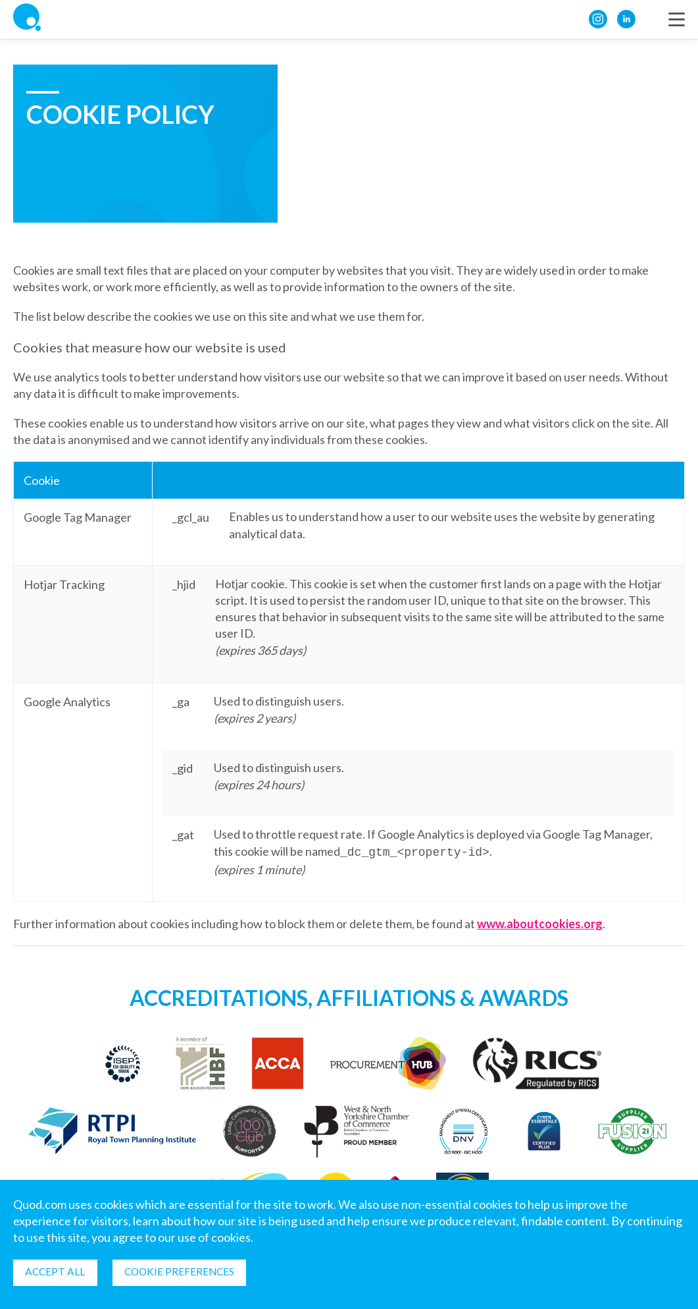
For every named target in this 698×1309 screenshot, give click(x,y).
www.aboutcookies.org (540, 922)
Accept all (56, 1271)
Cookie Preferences (185, 1271)
